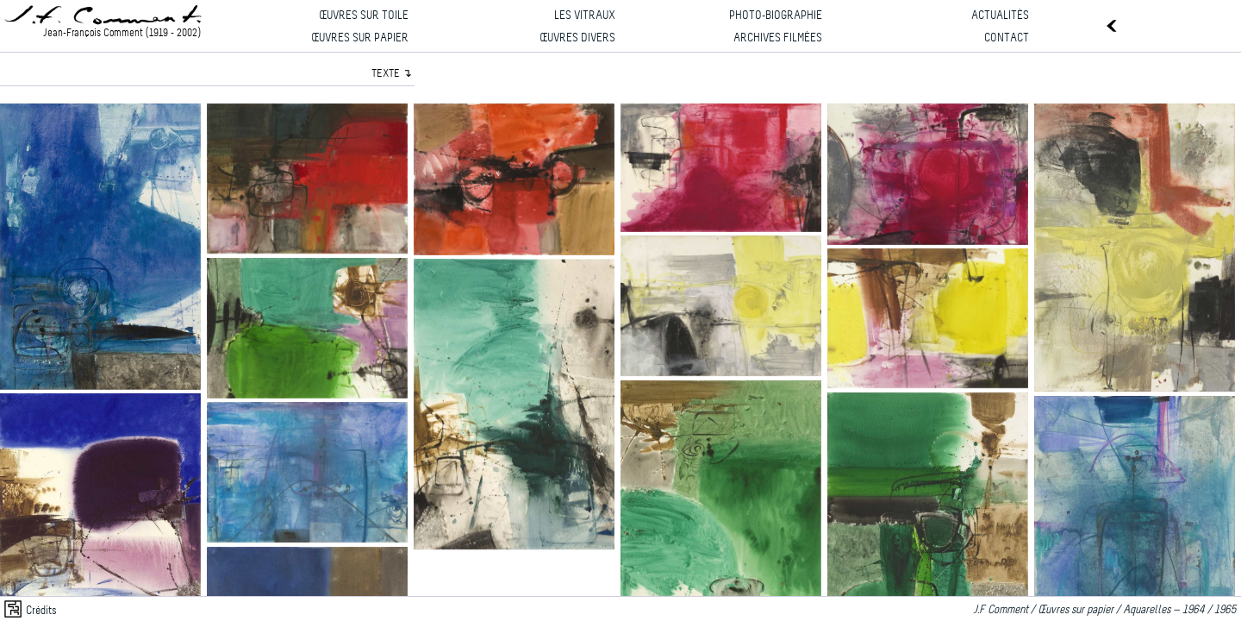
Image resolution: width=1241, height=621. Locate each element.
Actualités (1000, 15)
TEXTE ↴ (391, 73)
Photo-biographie (775, 15)
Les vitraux (584, 15)
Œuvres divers (577, 38)
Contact (1006, 38)
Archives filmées (777, 38)
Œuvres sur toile (363, 15)
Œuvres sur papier (359, 38)
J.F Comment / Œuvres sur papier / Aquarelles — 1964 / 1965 (1107, 610)
